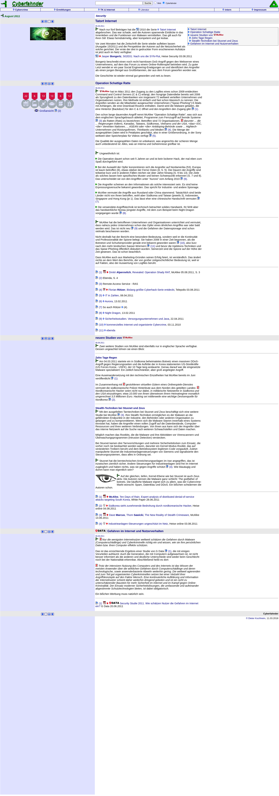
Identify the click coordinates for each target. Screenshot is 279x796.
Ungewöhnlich (107, 153)
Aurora (108, 301)
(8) (122, 213)
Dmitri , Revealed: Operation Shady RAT (136, 272)
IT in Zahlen (111, 295)
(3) (98, 120)
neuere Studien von (206, 35)
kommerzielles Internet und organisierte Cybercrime (135, 324)
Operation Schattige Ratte (204, 32)
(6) (183, 178)
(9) (134, 228)
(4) (167, 129)
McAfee (101, 222)
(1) (194, 109)
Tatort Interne (197, 29)
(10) (181, 242)
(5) (152, 135)
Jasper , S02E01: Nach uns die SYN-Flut (127, 56)
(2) (57, 110)
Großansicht (47, 109)
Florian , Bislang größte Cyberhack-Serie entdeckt (138, 289)
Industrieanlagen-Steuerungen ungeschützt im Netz (135, 523)
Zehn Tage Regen (200, 38)
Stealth (99, 408)
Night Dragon (111, 312)
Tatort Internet (166, 29)
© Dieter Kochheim (255, 618)
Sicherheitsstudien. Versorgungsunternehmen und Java (136, 318)
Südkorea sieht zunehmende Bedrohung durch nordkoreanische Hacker (147, 505)
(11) (151, 246)
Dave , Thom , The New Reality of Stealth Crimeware (146, 515)
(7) (98, 307)
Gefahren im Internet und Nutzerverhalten (213, 43)
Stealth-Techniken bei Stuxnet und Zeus (213, 40)
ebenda (109, 330)
